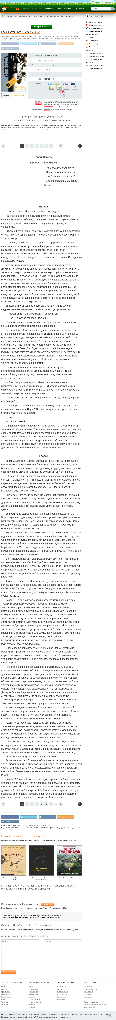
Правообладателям (91, 1002)
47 (61, 146)
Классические (6, 997)
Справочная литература (96, 56)
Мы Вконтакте (10, 49)
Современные (61, 997)
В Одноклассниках (68, 44)
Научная (32, 997)
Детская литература (95, 44)
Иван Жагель (48, 60)
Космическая (33, 994)
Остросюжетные (62, 994)
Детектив (4, 989)
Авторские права (41, 27)
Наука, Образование (95, 31)
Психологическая (35, 999)
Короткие (60, 989)
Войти (97, 2)
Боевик (3, 986)
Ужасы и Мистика (35, 1002)
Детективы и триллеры (44, 9)
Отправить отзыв (8, 972)
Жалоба (38, 103)
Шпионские (5, 1004)
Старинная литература (96, 59)
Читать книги (27, 9)
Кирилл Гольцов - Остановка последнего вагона (41, 879)
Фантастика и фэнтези (96, 22)
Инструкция (47, 111)
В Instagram (47, 44)
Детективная (33, 992)
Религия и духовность (96, 53)
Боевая (31, 986)
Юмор (91, 62)
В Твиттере (28, 44)
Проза (91, 37)
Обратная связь (89, 1007)
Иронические (5, 992)
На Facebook (9, 44)
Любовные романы (64, 9)
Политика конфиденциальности (95, 1004)
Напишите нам (48, 106)
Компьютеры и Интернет (97, 65)
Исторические (6, 994)
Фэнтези (32, 1004)
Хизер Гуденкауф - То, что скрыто (69, 878)
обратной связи (65, 1017)
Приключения (93, 41)
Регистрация (108, 2)
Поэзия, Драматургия (95, 68)
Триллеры (4, 1002)
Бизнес (91, 50)
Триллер (47, 70)
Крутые (3, 999)
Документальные (94, 34)
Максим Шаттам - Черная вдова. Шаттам (13, 879)
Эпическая (32, 1007)
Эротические (61, 999)
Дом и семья (93, 47)
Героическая (33, 989)
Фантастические (62, 992)
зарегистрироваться (25, 917)
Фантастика (80, 9)
